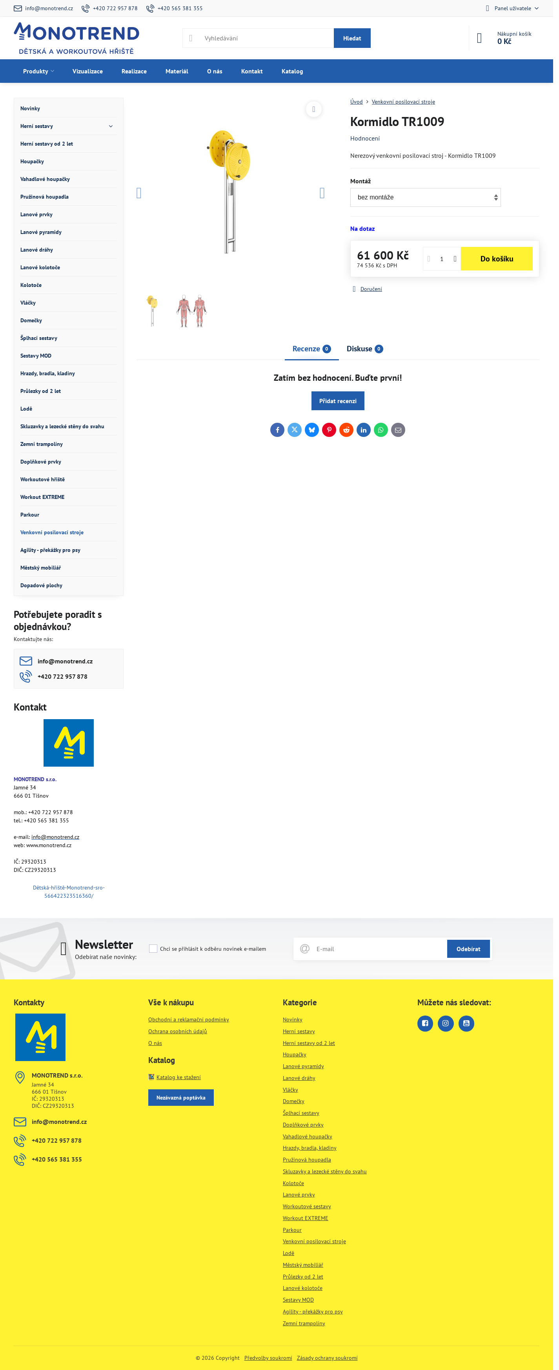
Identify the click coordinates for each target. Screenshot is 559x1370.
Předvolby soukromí (268, 1357)
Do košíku (497, 259)
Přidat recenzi (338, 401)
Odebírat (469, 949)
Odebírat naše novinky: (106, 957)
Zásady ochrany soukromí (327, 1357)
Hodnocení (365, 138)
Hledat (352, 38)
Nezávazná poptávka (181, 1097)
